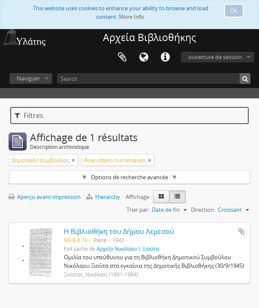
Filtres (29, 115)
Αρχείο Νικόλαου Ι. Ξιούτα (127, 248)
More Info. (132, 17)
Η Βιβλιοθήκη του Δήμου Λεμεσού (119, 231)
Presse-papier (122, 57)
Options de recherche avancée (129, 177)
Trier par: (137, 209)
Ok (234, 11)
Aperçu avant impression (45, 197)
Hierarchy (103, 197)
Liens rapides (165, 57)
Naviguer (28, 78)
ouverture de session (215, 57)
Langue (143, 57)
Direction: (203, 209)
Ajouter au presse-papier (241, 231)
